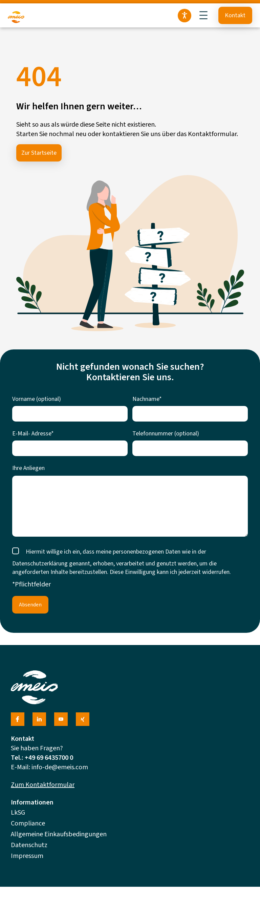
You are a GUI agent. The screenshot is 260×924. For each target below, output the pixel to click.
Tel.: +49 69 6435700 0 (42, 757)
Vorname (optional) (36, 399)
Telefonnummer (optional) (165, 433)
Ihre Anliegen (28, 468)
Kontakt (235, 15)
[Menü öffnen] (203, 15)
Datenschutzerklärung (40, 563)
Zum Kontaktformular (42, 785)
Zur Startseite (39, 153)
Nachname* (147, 399)
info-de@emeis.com (59, 767)
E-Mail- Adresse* (33, 433)
